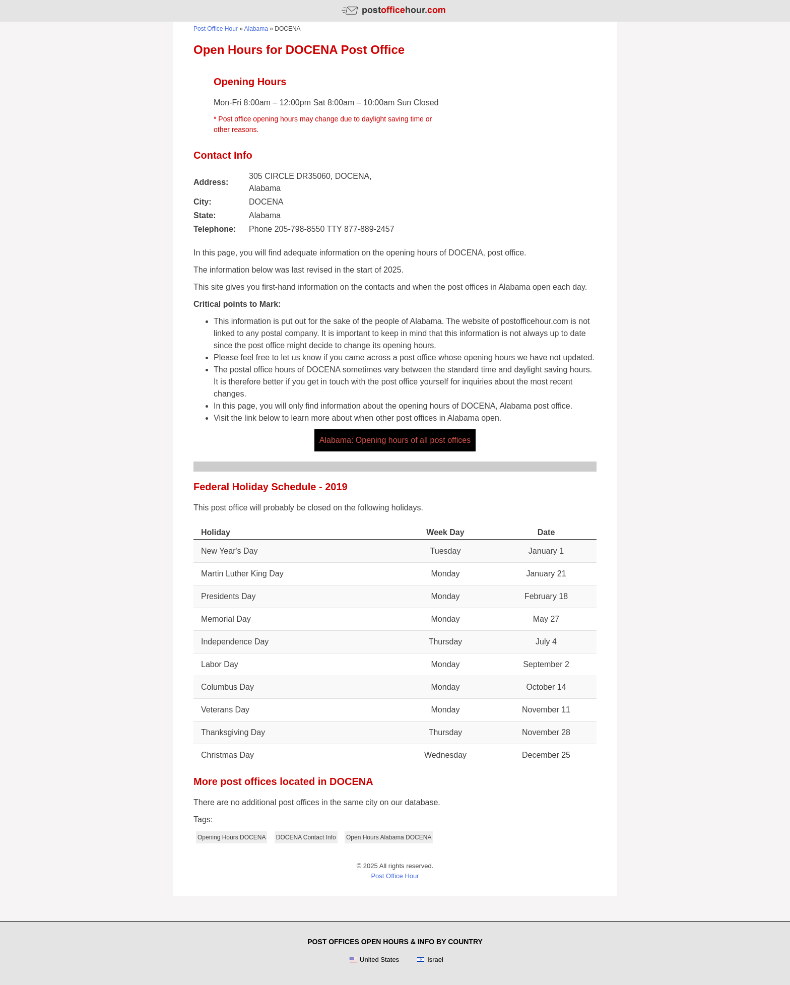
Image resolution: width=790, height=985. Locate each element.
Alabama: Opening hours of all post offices (395, 440)
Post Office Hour (215, 28)
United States (374, 960)
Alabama (256, 28)
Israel (430, 960)
